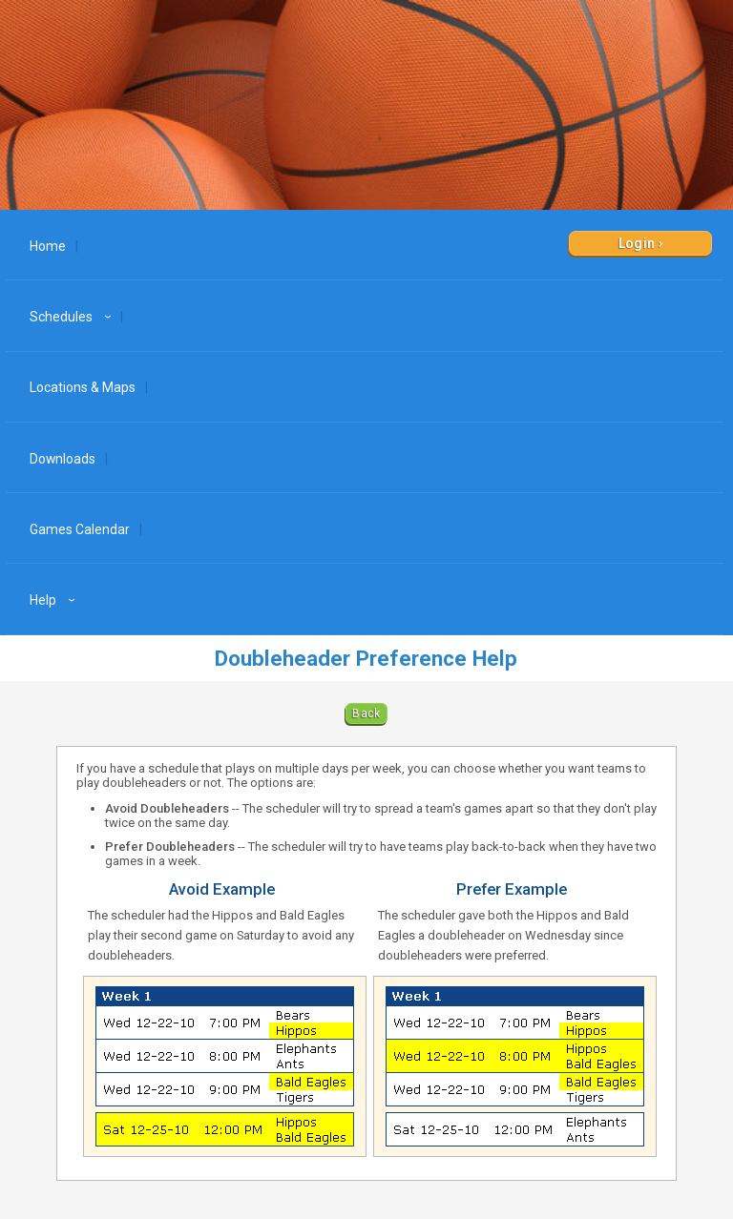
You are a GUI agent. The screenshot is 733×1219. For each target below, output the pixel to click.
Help (55, 600)
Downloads (62, 458)
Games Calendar (80, 529)
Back (366, 713)
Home (48, 246)
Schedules (73, 316)
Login (637, 243)
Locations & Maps (83, 387)
